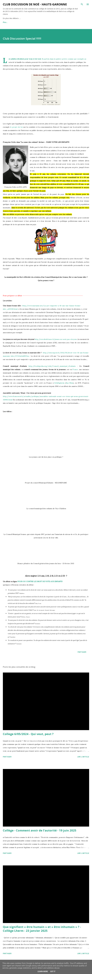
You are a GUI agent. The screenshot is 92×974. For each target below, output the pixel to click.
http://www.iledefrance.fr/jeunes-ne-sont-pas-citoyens (56, 339)
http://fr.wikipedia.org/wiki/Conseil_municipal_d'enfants (52, 366)
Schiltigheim (59, 383)
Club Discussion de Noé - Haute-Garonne (35, 4)
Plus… (5, 22)
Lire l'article (83, 757)
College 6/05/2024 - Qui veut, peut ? (28, 734)
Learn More (42, 971)
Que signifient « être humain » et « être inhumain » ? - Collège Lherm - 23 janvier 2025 (42, 929)
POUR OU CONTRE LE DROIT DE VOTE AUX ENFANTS (39, 581)
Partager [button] (82, 652)
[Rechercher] (81, 4)
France (75, 369)
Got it (52, 971)
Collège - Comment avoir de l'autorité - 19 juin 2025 (39, 830)
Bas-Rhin (69, 383)
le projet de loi (16, 127)
